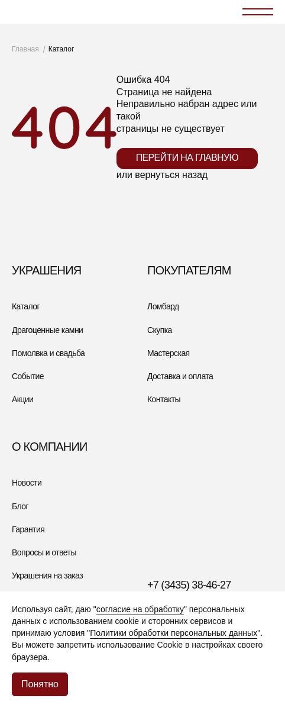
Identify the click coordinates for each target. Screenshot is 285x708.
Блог (20, 506)
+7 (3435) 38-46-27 (189, 585)
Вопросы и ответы (44, 552)
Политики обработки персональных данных (173, 633)
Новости (26, 482)
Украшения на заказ (47, 575)
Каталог (26, 306)
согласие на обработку (140, 609)
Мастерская (168, 353)
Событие (28, 376)
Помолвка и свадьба (48, 353)
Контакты (163, 399)
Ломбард (163, 306)
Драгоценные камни (47, 330)
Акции (22, 399)
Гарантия (28, 529)
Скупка (159, 330)
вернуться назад (171, 175)
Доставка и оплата (180, 376)
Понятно (40, 684)
